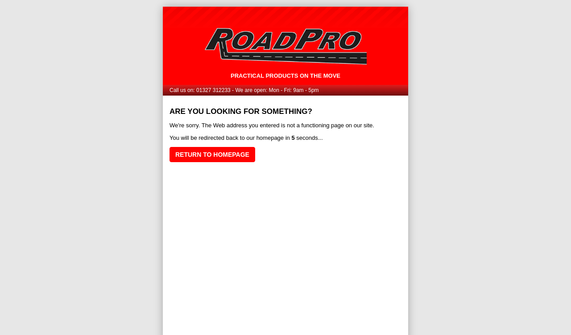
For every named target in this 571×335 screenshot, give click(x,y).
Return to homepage (212, 154)
